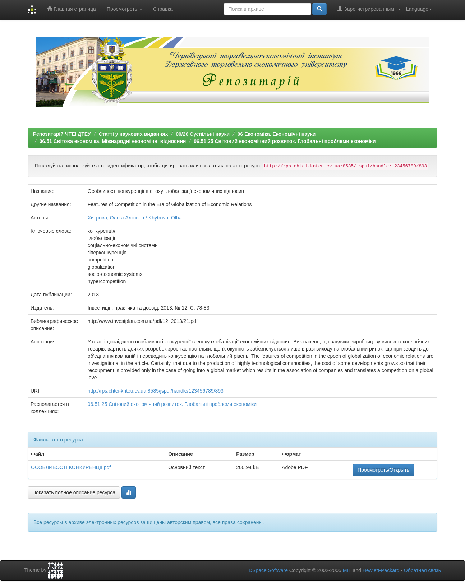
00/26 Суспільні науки (203, 134)
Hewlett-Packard (381, 570)
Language (419, 9)
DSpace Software (268, 570)
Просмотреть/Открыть (383, 470)
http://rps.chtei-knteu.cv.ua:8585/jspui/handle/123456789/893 (156, 391)
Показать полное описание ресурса (73, 492)
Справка (163, 9)
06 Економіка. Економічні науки (277, 134)
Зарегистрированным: (368, 9)
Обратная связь (422, 570)
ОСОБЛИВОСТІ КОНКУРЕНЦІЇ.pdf (71, 467)
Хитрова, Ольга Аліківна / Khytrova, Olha (135, 218)
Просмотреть (124, 9)
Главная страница (71, 9)
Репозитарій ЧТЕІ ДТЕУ (62, 134)
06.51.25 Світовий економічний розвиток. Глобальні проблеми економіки (285, 141)
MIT (347, 570)
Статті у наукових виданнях (133, 134)
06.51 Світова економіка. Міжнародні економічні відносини (113, 141)
